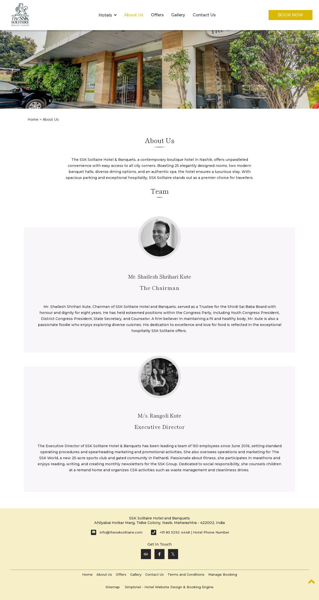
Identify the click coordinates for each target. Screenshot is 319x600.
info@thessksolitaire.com (121, 532)
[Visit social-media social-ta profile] (146, 554)
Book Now (290, 15)
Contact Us (204, 15)
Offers (157, 15)
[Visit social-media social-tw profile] (173, 554)
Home (33, 119)
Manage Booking (222, 574)
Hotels (107, 15)
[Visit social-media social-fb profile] (159, 554)
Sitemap (112, 587)
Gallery (178, 15)
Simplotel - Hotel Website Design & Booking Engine (169, 587)
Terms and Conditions (186, 574)
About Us (133, 15)
